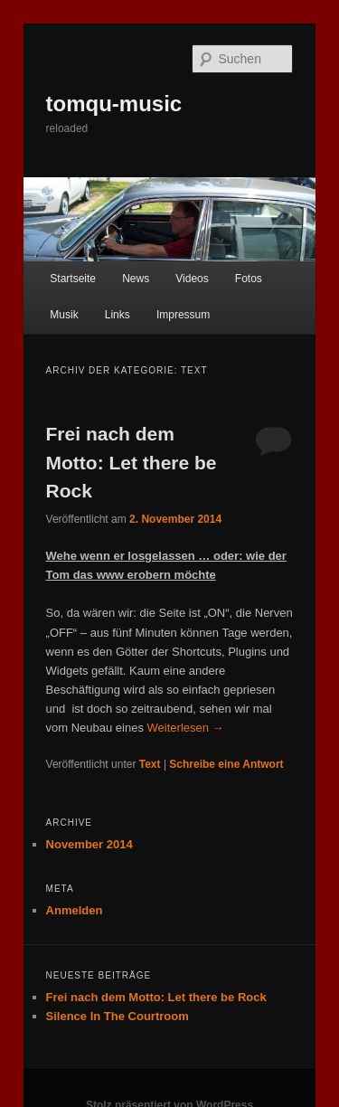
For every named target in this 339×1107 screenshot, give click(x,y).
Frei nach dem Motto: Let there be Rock (131, 462)
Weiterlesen (185, 727)
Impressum (183, 314)
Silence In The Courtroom (117, 1016)
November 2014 (89, 844)
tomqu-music (114, 103)
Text (150, 764)
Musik (64, 314)
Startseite (73, 278)
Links (117, 314)
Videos (191, 278)
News (135, 278)
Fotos (248, 278)
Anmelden (74, 910)
